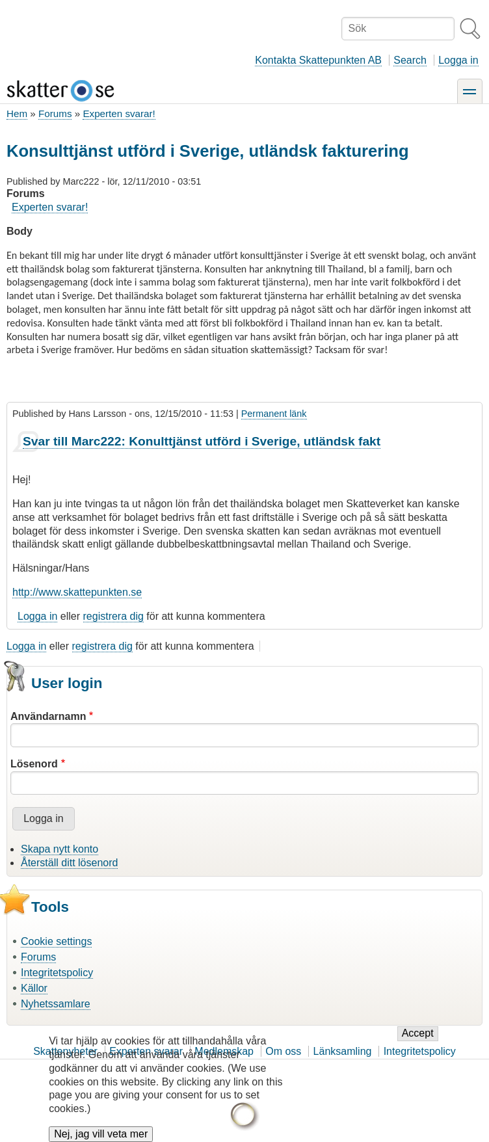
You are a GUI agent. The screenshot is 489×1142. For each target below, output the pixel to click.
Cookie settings (56, 941)
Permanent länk (274, 413)
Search (410, 60)
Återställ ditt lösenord (69, 862)
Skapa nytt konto (59, 849)
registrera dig (113, 616)
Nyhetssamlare (55, 1003)
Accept (418, 1042)
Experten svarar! (119, 113)
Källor (34, 988)
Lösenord (34, 763)
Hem (17, 113)
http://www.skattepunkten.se (77, 592)
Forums (55, 113)
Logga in (458, 60)
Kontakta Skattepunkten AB (318, 60)
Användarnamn (48, 716)
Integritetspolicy (57, 972)
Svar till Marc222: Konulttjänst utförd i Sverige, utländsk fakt (201, 441)
